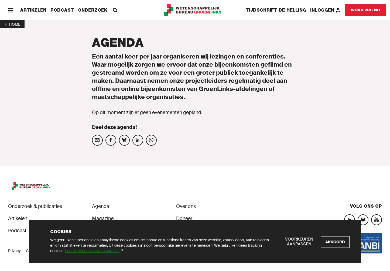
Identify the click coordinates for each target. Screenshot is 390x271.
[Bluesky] (363, 219)
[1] (12, 24)
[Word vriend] (365, 10)
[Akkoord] (335, 242)
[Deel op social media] (97, 140)
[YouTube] (376, 219)
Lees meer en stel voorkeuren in (92, 250)
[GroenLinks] (195, 10)
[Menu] (10, 10)
